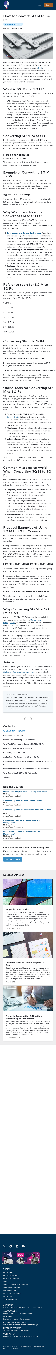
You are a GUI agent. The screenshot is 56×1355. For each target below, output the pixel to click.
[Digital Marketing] (28, 1290)
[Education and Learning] (28, 1293)
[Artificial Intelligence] (28, 1275)
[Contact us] (28, 1317)
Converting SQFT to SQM (14, 753)
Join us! (6, 777)
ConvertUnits (13, 417)
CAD (40, 68)
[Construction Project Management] (28, 1284)
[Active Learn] (28, 1272)
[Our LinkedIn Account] (17, 1246)
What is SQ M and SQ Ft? (14, 731)
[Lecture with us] (28, 1329)
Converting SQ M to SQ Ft (14, 735)
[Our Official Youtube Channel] (23, 1246)
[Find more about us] (28, 1306)
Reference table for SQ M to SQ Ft (17, 748)
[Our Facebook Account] (11, 1246)
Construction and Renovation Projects (24, 233)
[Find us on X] (4, 1246)
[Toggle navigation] (39, 5)
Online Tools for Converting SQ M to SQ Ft (21, 757)
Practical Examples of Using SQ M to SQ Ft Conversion (26, 768)
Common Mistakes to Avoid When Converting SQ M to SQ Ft (27, 762)
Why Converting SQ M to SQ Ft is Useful (20, 773)
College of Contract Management (18, 672)
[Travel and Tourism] (28, 1299)
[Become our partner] (28, 1323)
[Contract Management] (28, 1287)
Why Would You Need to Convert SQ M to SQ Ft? (23, 744)
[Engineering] (28, 1296)
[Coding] (28, 1281)
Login (48, 5)
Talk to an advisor (13, 859)
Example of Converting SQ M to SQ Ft (19, 740)
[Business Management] (28, 1278)
